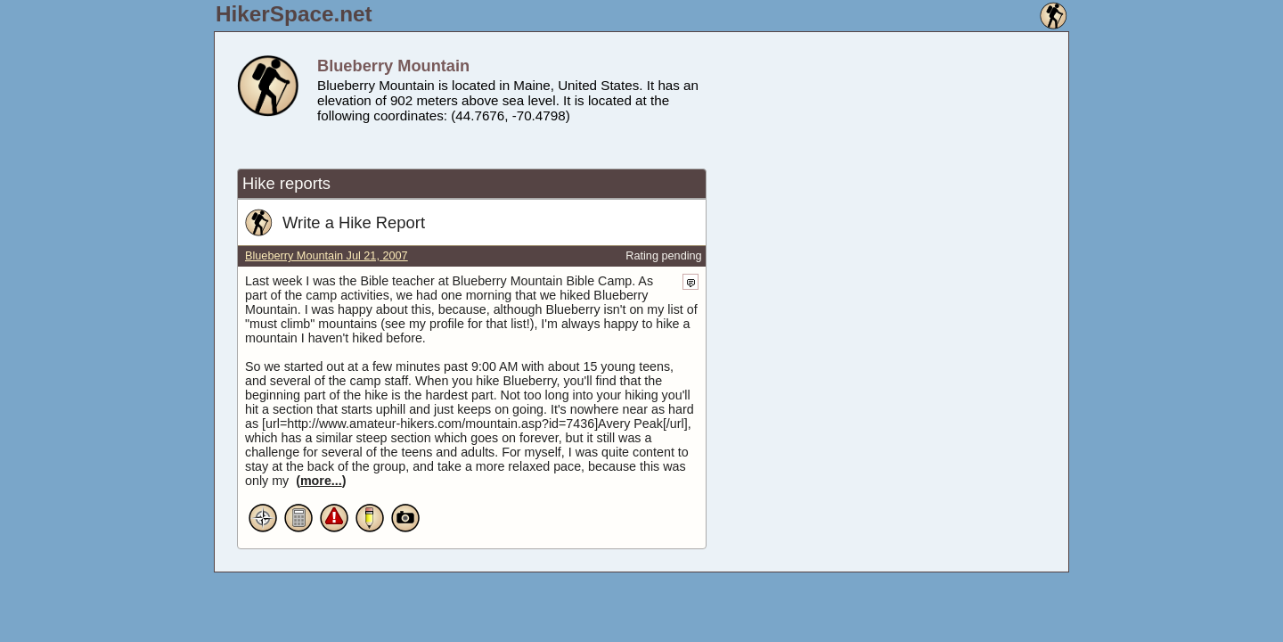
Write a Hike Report (353, 222)
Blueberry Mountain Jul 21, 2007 (326, 256)
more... (321, 480)
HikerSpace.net (294, 14)
